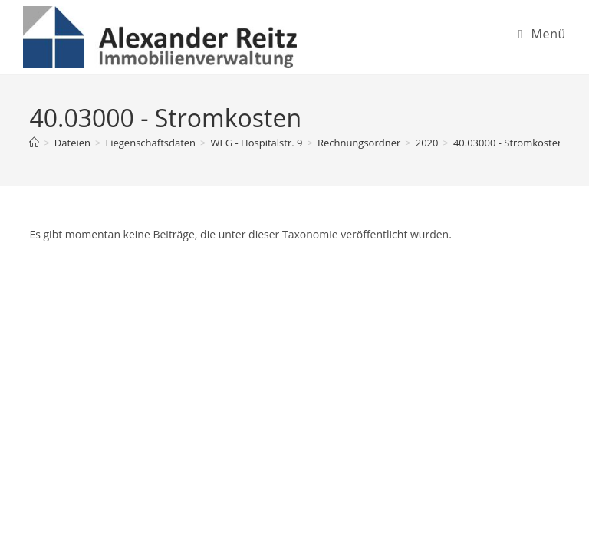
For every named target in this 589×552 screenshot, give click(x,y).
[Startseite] (34, 143)
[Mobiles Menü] (542, 33)
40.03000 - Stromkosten (508, 143)
